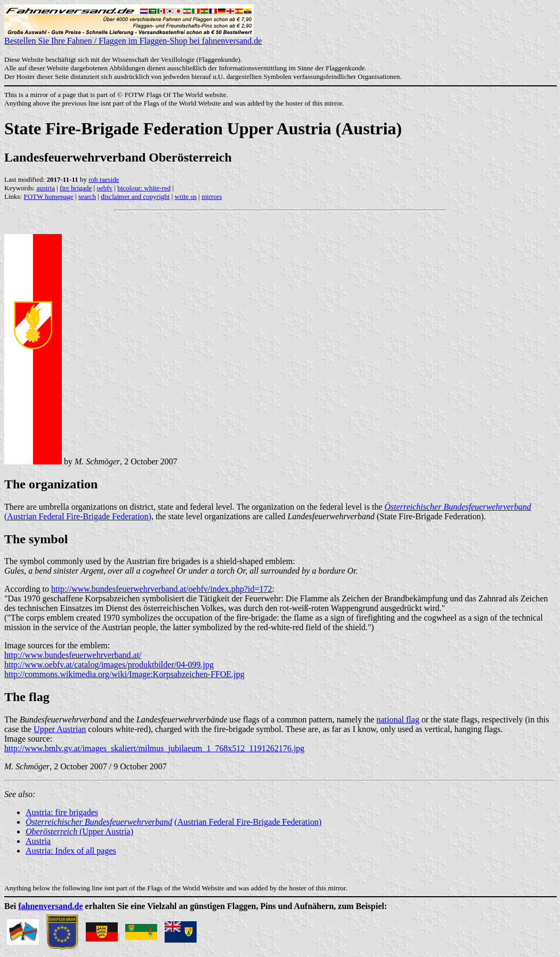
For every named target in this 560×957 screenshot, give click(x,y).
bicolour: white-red (144, 188)
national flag (398, 719)
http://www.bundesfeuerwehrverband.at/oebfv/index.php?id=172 (161, 588)
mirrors (211, 196)
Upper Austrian (60, 729)
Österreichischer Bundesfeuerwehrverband (458, 506)
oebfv (104, 188)
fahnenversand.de (50, 906)
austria (45, 188)
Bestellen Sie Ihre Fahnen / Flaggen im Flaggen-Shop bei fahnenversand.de (133, 37)
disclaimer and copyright (135, 196)
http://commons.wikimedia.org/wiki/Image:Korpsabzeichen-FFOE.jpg (124, 674)
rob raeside (103, 179)
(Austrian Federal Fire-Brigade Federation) (77, 516)
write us (186, 196)
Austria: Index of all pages (71, 850)
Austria (38, 841)
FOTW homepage (48, 196)
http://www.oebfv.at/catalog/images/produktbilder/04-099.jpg (109, 664)
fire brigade (76, 188)
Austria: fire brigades (62, 812)
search (87, 196)
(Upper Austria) (79, 831)
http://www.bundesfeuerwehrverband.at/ (73, 655)
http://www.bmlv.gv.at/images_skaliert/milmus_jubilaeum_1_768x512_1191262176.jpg (154, 748)
